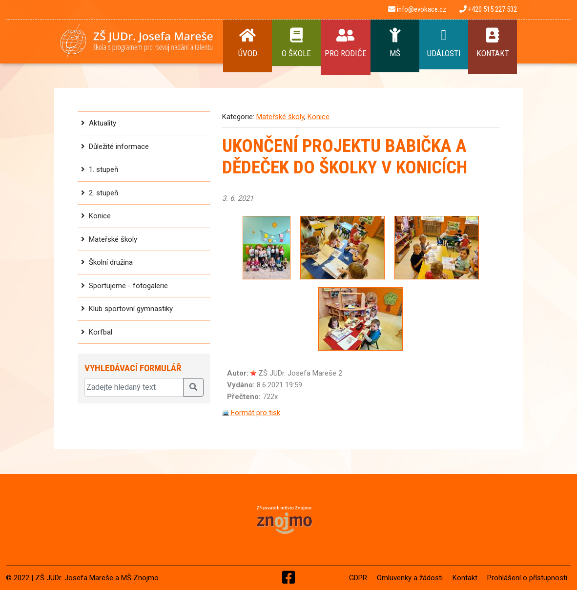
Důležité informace (119, 146)
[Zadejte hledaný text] (134, 387)
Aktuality (102, 123)
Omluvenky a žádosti (410, 577)
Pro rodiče (346, 43)
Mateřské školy (113, 239)
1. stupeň (103, 169)
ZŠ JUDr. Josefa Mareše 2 (300, 373)
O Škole (296, 43)
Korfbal (100, 332)
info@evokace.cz (417, 9)
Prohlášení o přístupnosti (527, 577)
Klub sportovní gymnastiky (131, 308)
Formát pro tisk (251, 412)
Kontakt (492, 43)
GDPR (358, 577)
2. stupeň (103, 193)
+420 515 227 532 (488, 9)
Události (443, 43)
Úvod (247, 43)
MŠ (394, 43)
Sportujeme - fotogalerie (128, 285)
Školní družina (111, 262)
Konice (100, 215)
